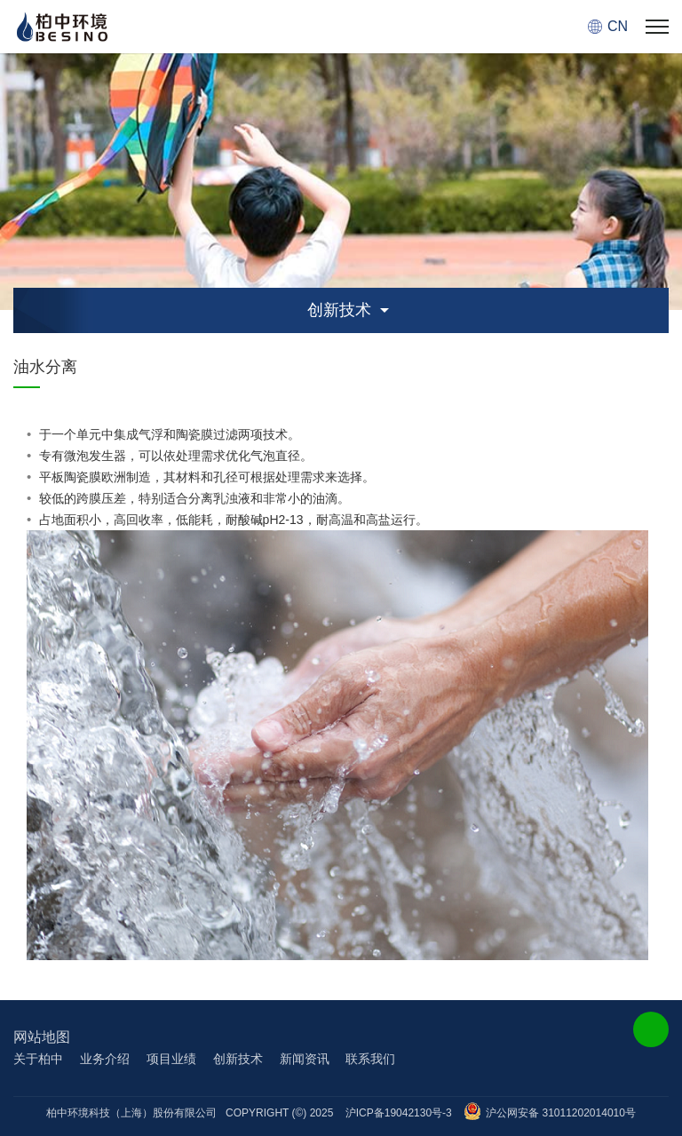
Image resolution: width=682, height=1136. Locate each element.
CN (617, 26)
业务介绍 (105, 1059)
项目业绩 (171, 1059)
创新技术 (238, 1059)
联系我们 (370, 1059)
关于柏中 (38, 1059)
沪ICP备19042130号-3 (398, 1113)
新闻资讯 (304, 1059)
